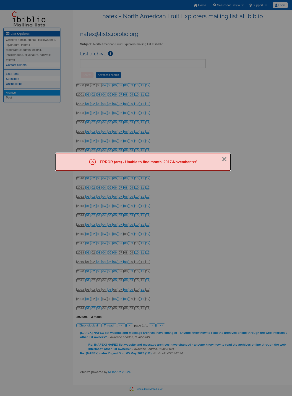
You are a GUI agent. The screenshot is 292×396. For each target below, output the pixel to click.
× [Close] (224, 159)
